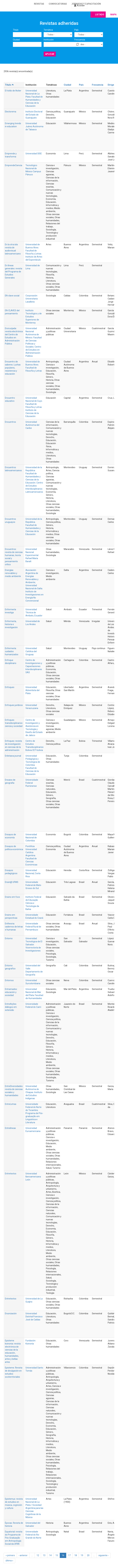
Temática (48, 30)
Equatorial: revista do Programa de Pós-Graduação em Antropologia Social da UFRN (13, 1537)
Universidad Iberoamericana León (33, 1176)
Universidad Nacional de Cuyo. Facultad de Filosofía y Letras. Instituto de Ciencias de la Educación (34, 407)
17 (69, 1555)
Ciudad (16, 39)
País (76, 30)
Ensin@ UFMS (11, 882)
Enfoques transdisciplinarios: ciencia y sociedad (14, 723)
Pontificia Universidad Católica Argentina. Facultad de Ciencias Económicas (31, 855)
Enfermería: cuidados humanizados (11, 651)
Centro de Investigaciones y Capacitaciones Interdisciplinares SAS (34, 666)
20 (88, 1555)
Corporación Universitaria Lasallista (32, 298)
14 (50, 1555)
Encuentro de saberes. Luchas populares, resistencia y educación (13, 367)
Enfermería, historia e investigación (11, 624)
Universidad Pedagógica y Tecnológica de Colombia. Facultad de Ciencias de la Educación (33, 765)
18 (75, 1555)
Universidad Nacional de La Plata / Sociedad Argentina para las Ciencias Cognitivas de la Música (34, 1508)
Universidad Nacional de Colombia (31, 837)
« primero (10, 1555)
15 (56, 1555)
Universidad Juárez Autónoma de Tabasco (34, 126)
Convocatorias (58, 4)
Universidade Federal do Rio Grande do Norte (33, 1534)
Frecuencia (79, 39)
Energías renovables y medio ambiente (13, 573)
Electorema (10, 111)
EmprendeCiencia (13, 165)
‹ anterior (23, 1555)
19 (82, 1555)
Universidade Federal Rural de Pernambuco (33, 926)
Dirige (111, 85)
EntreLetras (10, 1104)
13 (44, 1555)
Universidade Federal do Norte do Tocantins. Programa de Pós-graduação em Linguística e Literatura (34, 1113)
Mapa (113, 14)
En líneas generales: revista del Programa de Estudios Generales (13, 271)
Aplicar (49, 54)
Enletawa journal (13, 756)
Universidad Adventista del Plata (32, 690)
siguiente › (103, 1555)
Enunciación (11, 1313)
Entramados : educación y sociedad (11, 992)
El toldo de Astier (13, 90)
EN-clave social (12, 295)
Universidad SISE (34, 153)
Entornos (9, 980)
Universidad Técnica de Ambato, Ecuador (34, 612)
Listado (99, 14)
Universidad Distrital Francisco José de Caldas (34, 1316)
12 (38, 1555)
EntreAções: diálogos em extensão (11, 1007)
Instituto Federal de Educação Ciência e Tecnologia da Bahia (33, 903)
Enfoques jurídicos (14, 705)
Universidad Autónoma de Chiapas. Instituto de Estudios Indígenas (34, 1092)
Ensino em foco (12, 897)
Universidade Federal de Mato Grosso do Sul (33, 885)
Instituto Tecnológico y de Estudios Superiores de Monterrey (34, 316)
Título (15, 30)
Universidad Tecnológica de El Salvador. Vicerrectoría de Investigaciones (34, 944)
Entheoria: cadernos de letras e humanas (14, 926)
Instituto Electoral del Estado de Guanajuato (34, 114)
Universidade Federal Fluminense (32, 783)
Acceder (79, 5)
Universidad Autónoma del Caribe (32, 425)
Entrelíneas (10, 1128)
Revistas (39, 4)
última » (9, 1560)
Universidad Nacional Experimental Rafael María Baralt (32, 555)
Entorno (9, 938)
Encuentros (10, 422)
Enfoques (9, 687)
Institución (49, 39)
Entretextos (10, 1173)
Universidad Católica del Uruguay (31, 651)
